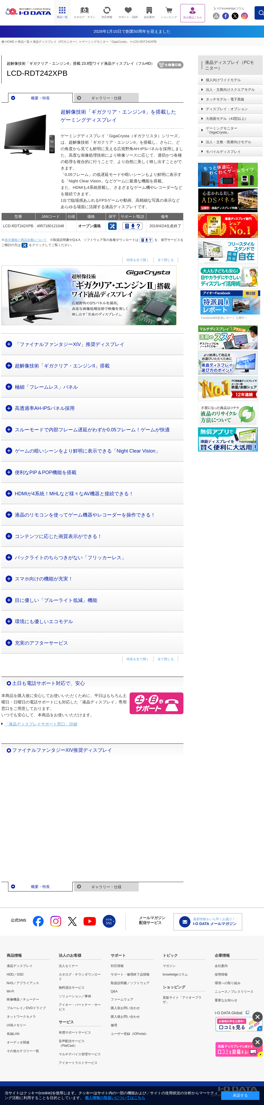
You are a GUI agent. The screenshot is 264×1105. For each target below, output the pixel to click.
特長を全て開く (138, 260)
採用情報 (221, 974)
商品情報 (14, 955)
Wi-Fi (10, 991)
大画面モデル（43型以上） (227, 119)
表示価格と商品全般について (26, 240)
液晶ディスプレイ (20, 966)
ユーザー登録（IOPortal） (129, 1034)
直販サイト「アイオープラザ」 (182, 1000)
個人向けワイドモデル (223, 80)
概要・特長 (40, 98)
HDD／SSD (15, 974)
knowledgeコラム (175, 974)
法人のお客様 (70, 955)
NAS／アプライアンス (23, 983)
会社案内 (221, 966)
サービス (66, 1022)
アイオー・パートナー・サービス (80, 1007)
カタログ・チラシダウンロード (80, 977)
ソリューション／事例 (75, 996)
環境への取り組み (228, 983)
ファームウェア (122, 999)
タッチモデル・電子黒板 (225, 99)
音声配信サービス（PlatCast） (72, 1043)
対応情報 (117, 966)
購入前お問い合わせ (125, 1008)
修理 (114, 1025)
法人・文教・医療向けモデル (228, 142)
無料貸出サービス (72, 988)
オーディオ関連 (18, 1042)
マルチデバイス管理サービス (80, 1054)
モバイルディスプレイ (223, 152)
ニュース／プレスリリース (234, 992)
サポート (118, 955)
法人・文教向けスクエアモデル (230, 90)
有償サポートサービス (75, 1032)
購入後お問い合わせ (125, 1017)
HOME (9, 41)
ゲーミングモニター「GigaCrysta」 (105, 41)
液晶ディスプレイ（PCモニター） (55, 41)
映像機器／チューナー (23, 999)
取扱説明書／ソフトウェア (130, 983)
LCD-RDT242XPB (145, 41)
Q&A (114, 991)
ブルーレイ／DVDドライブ (26, 1008)
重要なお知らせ (226, 1000)
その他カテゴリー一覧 (23, 1051)
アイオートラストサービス (78, 1063)
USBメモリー (16, 1025)
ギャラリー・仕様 (106, 98)
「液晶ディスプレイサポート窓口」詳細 (41, 724)
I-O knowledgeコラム (242, 8)
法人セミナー (68, 966)
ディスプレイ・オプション (227, 109)
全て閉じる (166, 260)
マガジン (169, 966)
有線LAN (13, 1034)
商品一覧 (24, 41)
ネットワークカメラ (21, 1017)
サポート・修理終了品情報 (130, 974)
